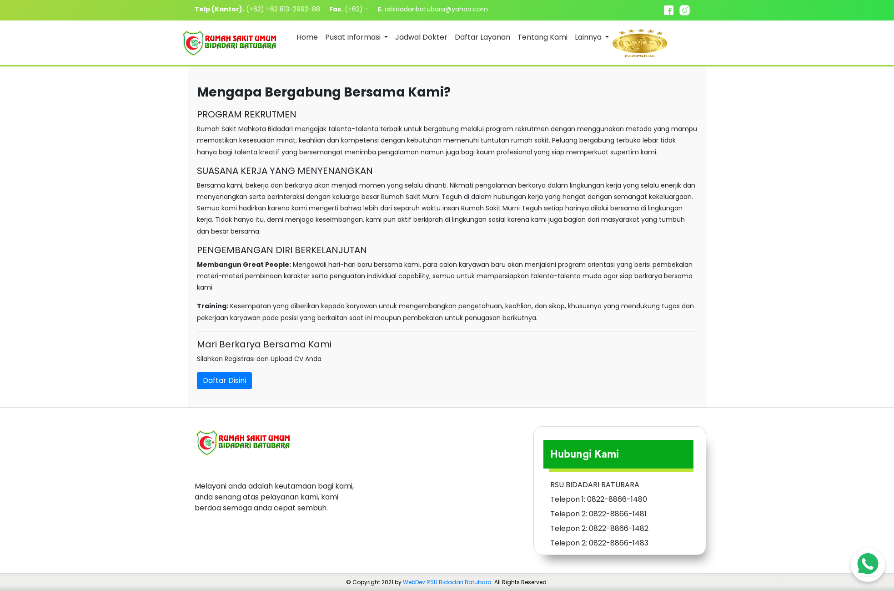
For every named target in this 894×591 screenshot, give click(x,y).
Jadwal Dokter (421, 37)
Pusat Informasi (353, 37)
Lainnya (589, 37)
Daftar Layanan (482, 37)
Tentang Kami (542, 37)
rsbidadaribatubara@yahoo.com (436, 9)
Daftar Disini (224, 380)
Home (307, 37)
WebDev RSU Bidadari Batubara (447, 582)
